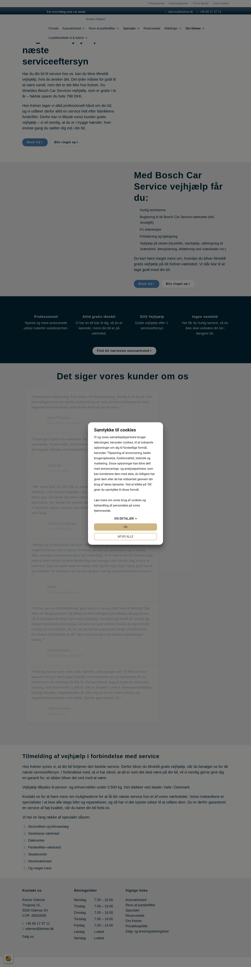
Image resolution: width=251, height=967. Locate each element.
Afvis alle (125, 536)
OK (125, 527)
